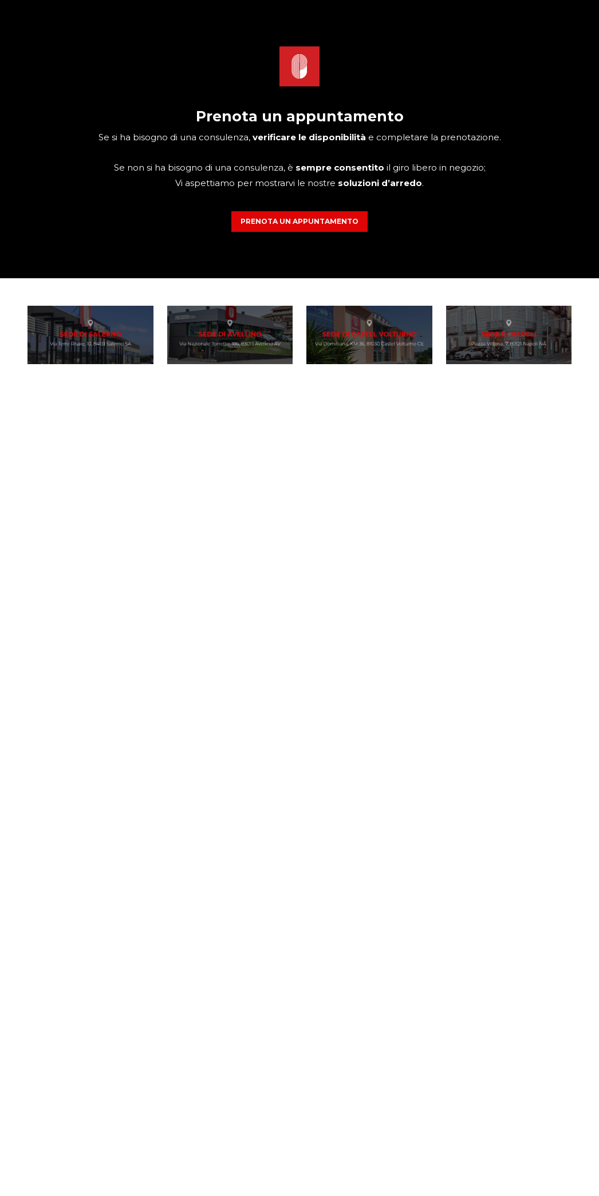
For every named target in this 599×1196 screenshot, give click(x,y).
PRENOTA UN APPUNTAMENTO (299, 221)
